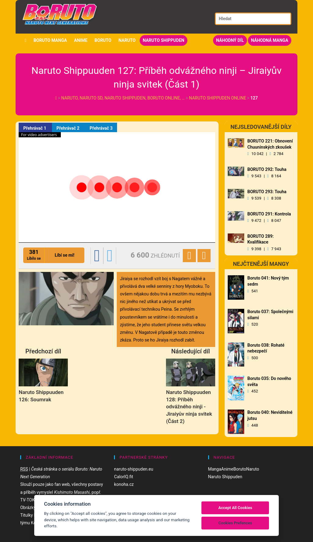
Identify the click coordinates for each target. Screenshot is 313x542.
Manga (214, 469)
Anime (80, 40)
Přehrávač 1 (35, 128)
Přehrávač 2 (68, 128)
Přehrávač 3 (101, 128)
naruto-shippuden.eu (133, 469)
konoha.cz (124, 484)
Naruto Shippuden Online (217, 98)
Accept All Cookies (235, 507)
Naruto (127, 40)
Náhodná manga (269, 40)
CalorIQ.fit (123, 476)
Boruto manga (50, 40)
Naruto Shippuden (163, 40)
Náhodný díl (230, 40)
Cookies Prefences (235, 523)
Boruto (102, 40)
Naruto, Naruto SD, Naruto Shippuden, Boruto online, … (123, 98)
